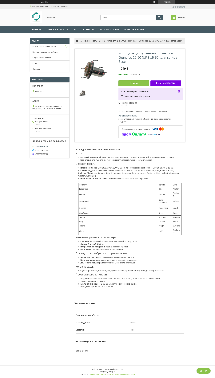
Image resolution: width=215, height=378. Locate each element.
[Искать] (159, 17)
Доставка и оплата (109, 29)
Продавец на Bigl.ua (108, 372)
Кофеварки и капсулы (42, 58)
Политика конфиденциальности (122, 374)
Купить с (165, 83)
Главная (36, 29)
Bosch (102, 41)
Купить (134, 83)
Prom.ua (119, 369)
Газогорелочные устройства (45, 52)
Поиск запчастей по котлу (44, 46)
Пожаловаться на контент (99, 374)
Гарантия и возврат (135, 29)
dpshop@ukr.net (41, 146)
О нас (75, 29)
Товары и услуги (55, 29)
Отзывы (36, 69)
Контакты (88, 29)
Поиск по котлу (90, 41)
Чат (203, 371)
